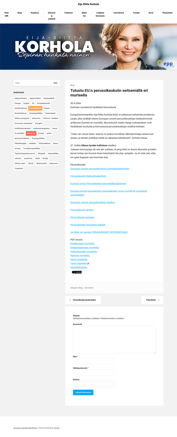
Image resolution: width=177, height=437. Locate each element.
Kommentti (77, 324)
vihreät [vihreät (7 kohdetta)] (30, 163)
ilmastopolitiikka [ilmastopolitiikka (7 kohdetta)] (36, 113)
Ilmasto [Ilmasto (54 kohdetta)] (47, 108)
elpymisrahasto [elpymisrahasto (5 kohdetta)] (21, 98)
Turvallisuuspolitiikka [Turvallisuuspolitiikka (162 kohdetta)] (31, 148)
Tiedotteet (68, 13)
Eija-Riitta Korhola (88, 4)
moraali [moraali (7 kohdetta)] (41, 133)
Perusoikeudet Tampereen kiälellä (87, 224)
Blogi (20, 13)
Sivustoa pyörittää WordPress (25, 428)
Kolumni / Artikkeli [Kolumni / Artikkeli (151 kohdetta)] (50, 118)
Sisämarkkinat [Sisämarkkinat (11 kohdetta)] (44, 143)
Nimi (75, 357)
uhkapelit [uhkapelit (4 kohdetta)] (41, 153)
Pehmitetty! (151, 300)
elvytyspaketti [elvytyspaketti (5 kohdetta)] (48, 98)
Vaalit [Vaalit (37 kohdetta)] (37, 158)
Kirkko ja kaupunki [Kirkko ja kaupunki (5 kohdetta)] (22, 118)
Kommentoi (89, 288)
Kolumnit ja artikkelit (51, 16)
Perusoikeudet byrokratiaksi (84, 300)
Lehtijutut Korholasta (100, 14)
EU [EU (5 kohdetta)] (33, 103)
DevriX (56, 428)
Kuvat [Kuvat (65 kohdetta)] (54, 128)
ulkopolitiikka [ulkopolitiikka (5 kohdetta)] (53, 153)
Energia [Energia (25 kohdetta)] (18, 103)
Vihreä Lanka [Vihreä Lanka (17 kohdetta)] (20, 163)
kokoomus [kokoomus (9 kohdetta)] (36, 118)
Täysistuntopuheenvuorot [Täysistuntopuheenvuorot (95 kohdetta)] (25, 153)
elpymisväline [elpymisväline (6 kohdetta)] (35, 98)
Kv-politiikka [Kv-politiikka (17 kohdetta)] (19, 133)
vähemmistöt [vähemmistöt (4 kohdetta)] (41, 163)
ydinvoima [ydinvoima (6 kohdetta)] (54, 163)
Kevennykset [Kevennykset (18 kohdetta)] (50, 113)
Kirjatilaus (35, 13)
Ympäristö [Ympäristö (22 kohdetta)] (19, 168)
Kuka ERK (7, 14)
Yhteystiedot (167, 13)
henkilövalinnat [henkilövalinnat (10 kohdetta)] (21, 108)
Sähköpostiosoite (81, 368)
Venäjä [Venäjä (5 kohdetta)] (45, 158)
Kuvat (151, 13)
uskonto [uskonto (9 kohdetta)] (18, 158)
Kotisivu (76, 380)
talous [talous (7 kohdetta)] (55, 143)
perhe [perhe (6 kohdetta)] (49, 133)
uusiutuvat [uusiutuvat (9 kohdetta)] (28, 158)
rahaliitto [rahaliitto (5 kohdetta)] (32, 143)
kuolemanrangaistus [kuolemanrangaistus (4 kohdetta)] (41, 128)
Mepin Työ (84, 14)
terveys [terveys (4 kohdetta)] (18, 148)
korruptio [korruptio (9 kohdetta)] (38, 123)
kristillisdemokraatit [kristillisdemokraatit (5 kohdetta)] (23, 128)
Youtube (136, 13)
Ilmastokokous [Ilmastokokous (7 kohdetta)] (21, 113)
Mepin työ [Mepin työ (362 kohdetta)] (31, 133)
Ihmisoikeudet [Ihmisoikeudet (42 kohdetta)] (35, 108)
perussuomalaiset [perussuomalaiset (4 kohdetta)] (22, 138)
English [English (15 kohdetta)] (26, 103)
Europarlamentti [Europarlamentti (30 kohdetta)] (43, 103)
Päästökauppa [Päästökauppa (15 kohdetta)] (20, 143)
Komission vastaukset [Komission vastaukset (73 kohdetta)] (23, 123)
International (119, 13)
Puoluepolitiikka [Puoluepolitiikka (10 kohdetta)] (38, 138)
